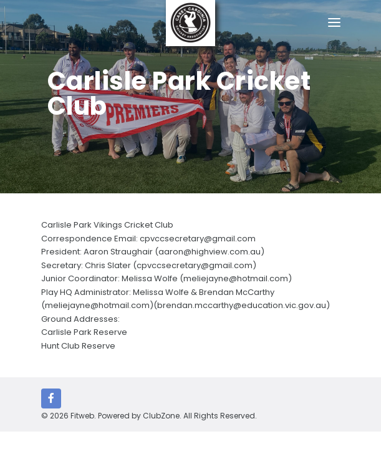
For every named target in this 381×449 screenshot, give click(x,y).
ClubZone (161, 415)
